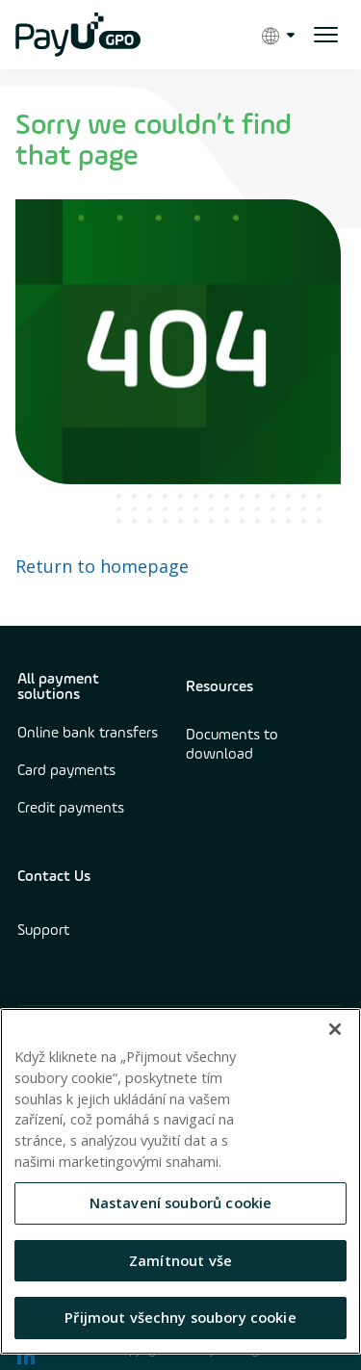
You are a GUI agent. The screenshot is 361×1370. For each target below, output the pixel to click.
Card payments (66, 771)
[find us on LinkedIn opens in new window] (26, 1355)
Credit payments (70, 808)
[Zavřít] (335, 1029)
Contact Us (53, 877)
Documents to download (232, 745)
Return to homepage (102, 566)
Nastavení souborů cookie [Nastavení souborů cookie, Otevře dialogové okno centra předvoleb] (181, 1202)
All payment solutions (58, 687)
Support (43, 931)
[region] (180, 1181)
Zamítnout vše (180, 1260)
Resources (219, 687)
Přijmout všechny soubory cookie (180, 1317)
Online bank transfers (87, 733)
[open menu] (326, 34)
